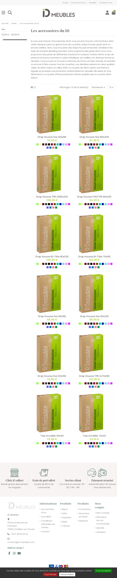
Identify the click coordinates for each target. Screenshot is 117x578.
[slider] (2, 39)
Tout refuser (50, 574)
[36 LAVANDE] (47, 148)
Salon (64, 513)
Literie (64, 521)
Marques (83, 520)
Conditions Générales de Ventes (48, 524)
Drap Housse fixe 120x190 (52, 376)
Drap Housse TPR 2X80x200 (52, 196)
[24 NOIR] (49, 144)
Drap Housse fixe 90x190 (52, 316)
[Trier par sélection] (98, 87)
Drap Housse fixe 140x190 (52, 137)
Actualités (93, 3)
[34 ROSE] (66, 144)
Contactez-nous (106, 3)
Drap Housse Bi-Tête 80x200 (52, 256)
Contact (45, 531)
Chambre (66, 517)
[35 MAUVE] (69, 144)
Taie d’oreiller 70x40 (94, 435)
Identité (100, 527)
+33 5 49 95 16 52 (19, 534)
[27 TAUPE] (55, 144)
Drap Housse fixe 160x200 (94, 137)
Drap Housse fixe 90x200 (94, 316)
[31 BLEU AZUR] (60, 144)
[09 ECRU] (40, 144)
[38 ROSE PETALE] (53, 148)
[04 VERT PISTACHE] (37, 144)
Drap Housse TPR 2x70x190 (94, 376)
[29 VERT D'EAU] (58, 144)
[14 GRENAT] (43, 144)
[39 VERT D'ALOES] (56, 148)
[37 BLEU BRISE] (50, 148)
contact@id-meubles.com (21, 542)
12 (111, 87)
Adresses (101, 532)
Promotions (85, 509)
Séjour (65, 509)
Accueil (66, 3)
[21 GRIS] (46, 144)
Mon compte (103, 512)
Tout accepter (103, 570)
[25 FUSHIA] (52, 144)
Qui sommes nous (78, 3)
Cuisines (66, 525)
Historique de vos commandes (103, 520)
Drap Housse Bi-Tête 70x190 (94, 256)
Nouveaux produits (84, 515)
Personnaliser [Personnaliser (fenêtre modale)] (67, 574)
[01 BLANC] (35, 144)
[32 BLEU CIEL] (63, 144)
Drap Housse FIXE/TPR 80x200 (94, 196)
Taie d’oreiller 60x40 (52, 435)
